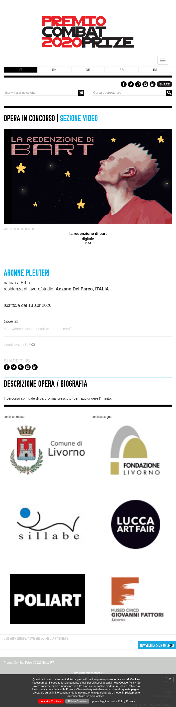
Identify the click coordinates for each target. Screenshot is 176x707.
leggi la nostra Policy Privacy (117, 701)
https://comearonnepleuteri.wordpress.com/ (37, 329)
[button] (140, 645)
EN (54, 70)
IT (20, 70)
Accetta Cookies (51, 701)
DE (88, 70)
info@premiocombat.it (88, 673)
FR (121, 70)
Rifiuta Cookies (77, 701)
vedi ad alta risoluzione (19, 229)
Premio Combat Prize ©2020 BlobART (29, 662)
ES (155, 70)
